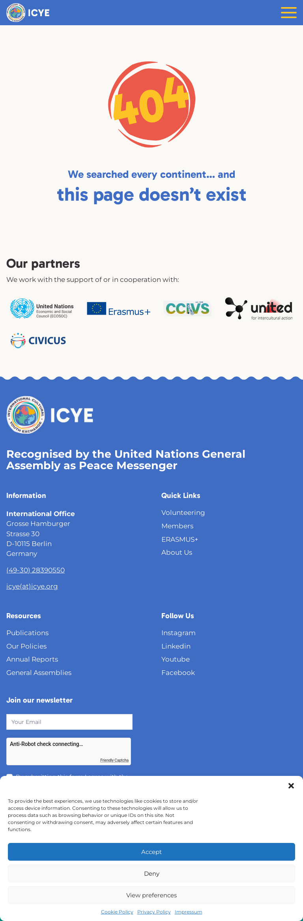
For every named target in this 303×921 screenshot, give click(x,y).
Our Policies (26, 646)
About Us (176, 552)
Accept (151, 852)
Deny (151, 873)
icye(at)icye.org (32, 586)
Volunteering (183, 512)
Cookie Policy (117, 912)
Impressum (188, 912)
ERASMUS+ (179, 539)
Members (177, 526)
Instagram (178, 633)
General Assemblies (38, 673)
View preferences (151, 895)
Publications (27, 633)
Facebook (178, 673)
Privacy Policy (154, 912)
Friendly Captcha (114, 760)
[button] (291, 786)
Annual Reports (32, 659)
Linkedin (176, 646)
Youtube (175, 659)
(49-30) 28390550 (35, 570)
